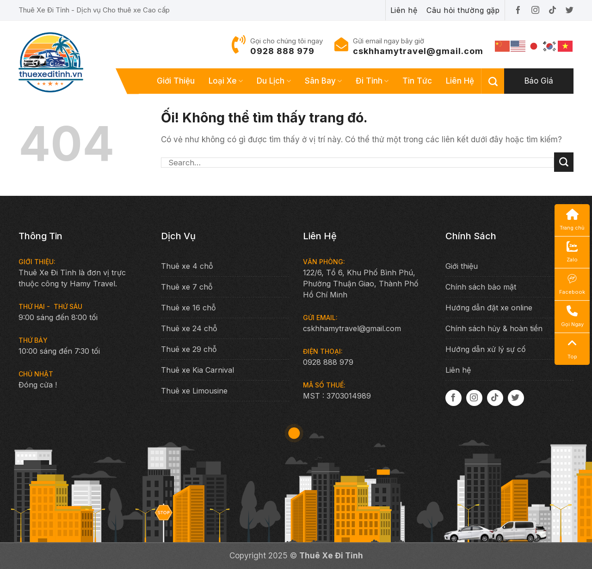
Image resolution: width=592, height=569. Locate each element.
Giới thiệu (176, 80)
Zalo (572, 252)
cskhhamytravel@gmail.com (418, 51)
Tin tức (417, 80)
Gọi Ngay (572, 316)
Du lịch (273, 80)
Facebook (572, 284)
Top (572, 349)
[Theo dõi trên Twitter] (516, 398)
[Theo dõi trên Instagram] (474, 398)
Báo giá (538, 80)
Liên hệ (460, 80)
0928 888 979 (282, 51)
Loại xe (226, 80)
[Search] (493, 81)
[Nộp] (564, 162)
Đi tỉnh (372, 80)
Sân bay (323, 80)
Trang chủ (572, 220)
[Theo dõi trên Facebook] (453, 398)
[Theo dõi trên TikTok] (495, 398)
